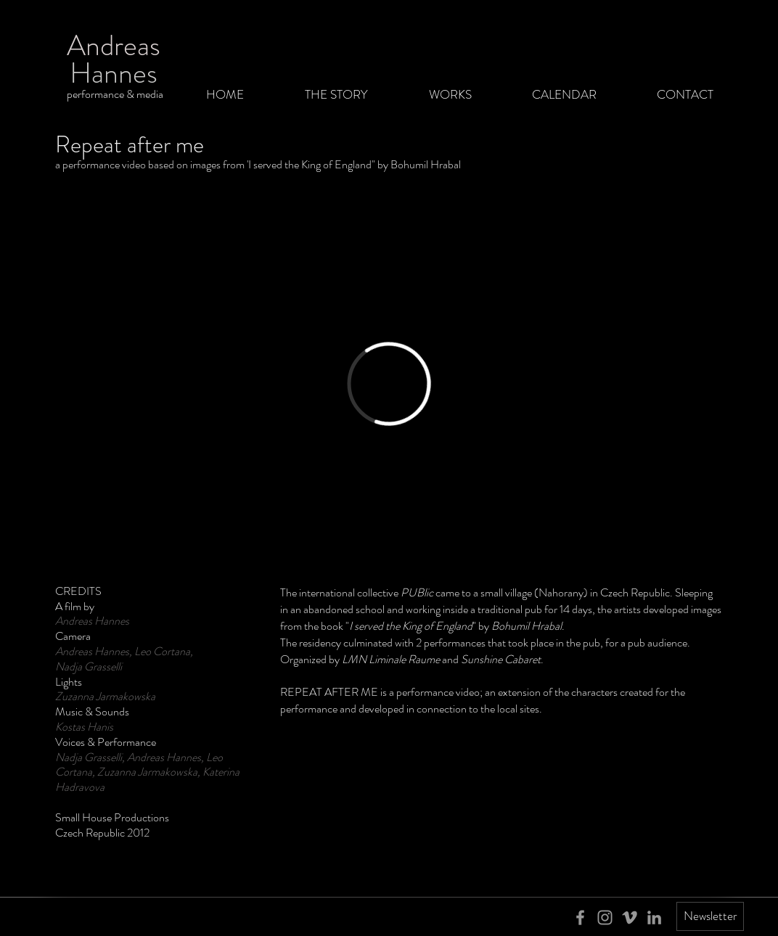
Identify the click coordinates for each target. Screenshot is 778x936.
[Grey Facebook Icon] (580, 917)
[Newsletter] (710, 916)
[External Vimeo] (389, 383)
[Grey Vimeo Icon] (629, 917)
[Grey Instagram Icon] (605, 917)
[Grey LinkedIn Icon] (654, 917)
